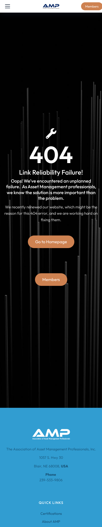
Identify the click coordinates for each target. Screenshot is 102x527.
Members (51, 279)
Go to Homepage (51, 241)
